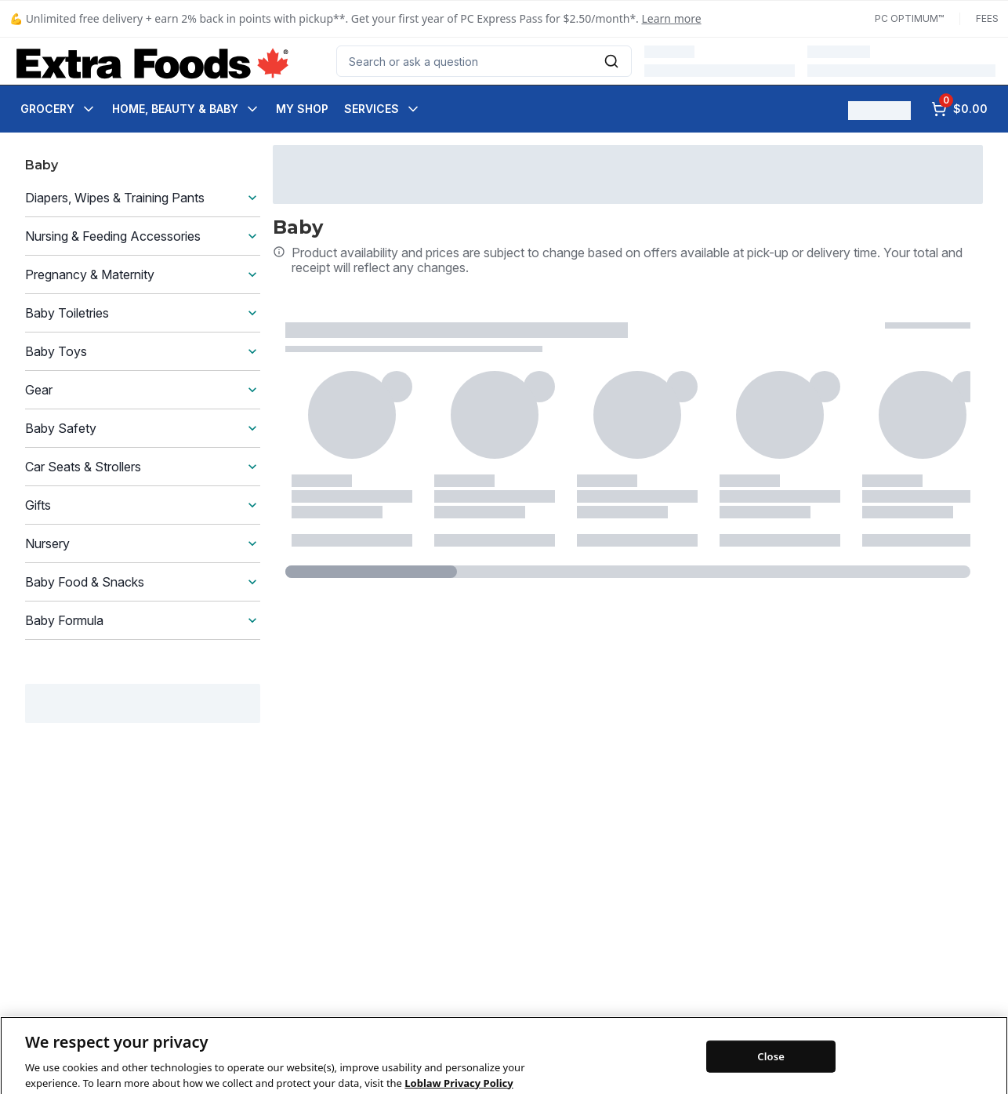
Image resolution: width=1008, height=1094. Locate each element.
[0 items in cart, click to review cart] (959, 109)
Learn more (672, 18)
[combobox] (484, 61)
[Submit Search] (611, 61)
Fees (987, 18)
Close (771, 1075)
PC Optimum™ (909, 18)
